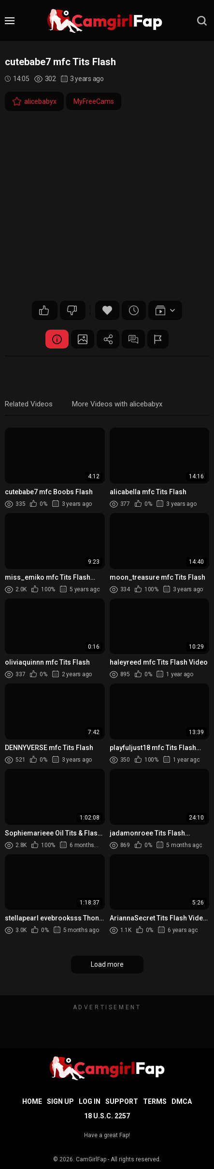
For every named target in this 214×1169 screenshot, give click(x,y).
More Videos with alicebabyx (117, 404)
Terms (155, 1101)
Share (108, 339)
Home (32, 1101)
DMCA (181, 1101)
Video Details (55, 339)
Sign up (60, 1101)
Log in (89, 1101)
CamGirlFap (91, 1159)
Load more (107, 965)
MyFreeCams (93, 101)
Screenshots (81, 339)
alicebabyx (34, 101)
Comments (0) (135, 339)
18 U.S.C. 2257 (107, 1116)
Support (121, 1101)
